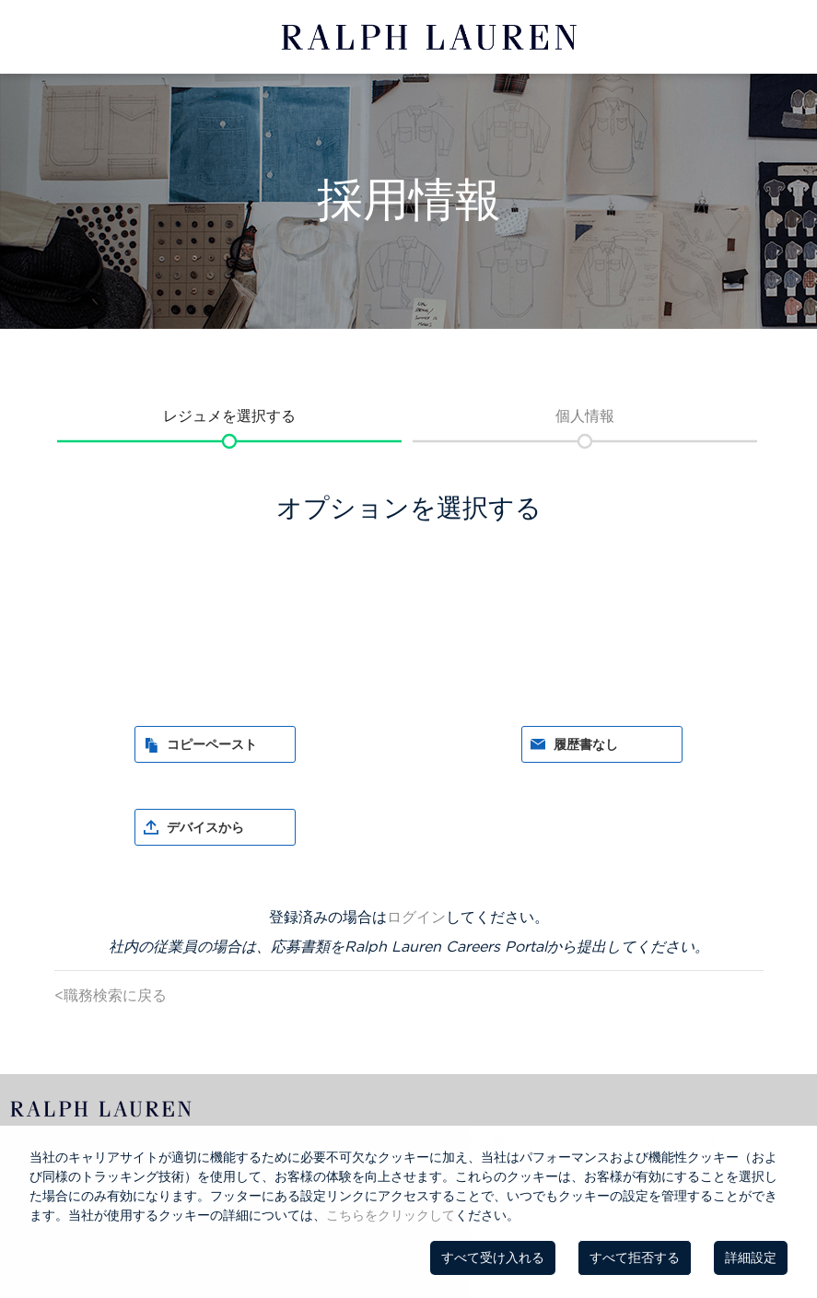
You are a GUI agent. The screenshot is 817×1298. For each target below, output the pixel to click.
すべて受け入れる (492, 1257)
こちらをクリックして (390, 1215)
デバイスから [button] (205, 827)
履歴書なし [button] (586, 744)
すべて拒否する (634, 1257)
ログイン (416, 916)
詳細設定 (750, 1257)
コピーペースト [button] (212, 744)
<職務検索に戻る (110, 995)
